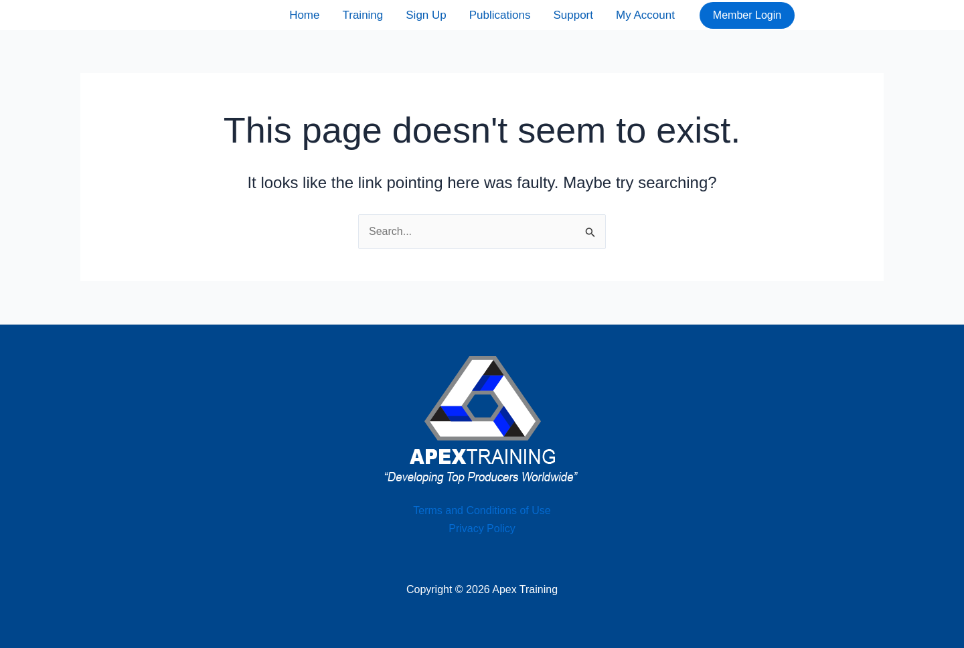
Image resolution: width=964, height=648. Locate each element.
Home (304, 15)
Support (573, 15)
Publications (500, 15)
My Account (645, 15)
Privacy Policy (482, 528)
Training (362, 15)
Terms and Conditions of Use (481, 510)
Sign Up (426, 15)
